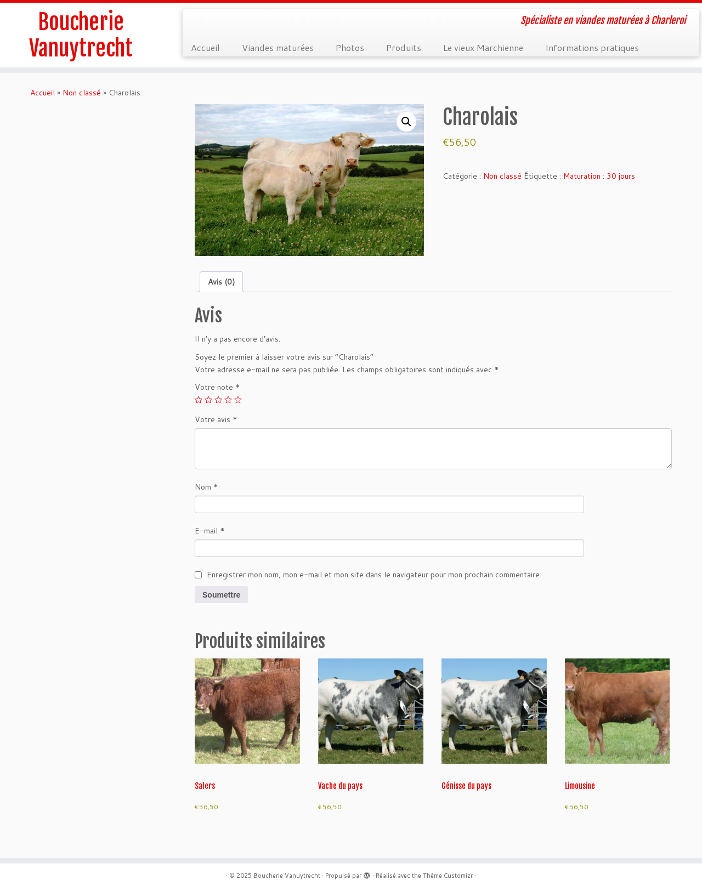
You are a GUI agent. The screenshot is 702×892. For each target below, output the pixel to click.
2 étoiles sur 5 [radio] (208, 400)
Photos (350, 47)
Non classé (82, 92)
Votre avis (216, 419)
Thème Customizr (448, 875)
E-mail (210, 530)
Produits (403, 47)
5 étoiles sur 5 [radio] (238, 400)
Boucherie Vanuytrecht (81, 35)
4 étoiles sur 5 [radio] (228, 400)
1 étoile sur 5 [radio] (198, 400)
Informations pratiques (592, 47)
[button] (406, 122)
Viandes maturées (278, 47)
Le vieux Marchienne (483, 47)
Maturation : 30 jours (599, 176)
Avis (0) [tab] (221, 281)
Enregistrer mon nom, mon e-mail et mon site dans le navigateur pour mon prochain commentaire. (374, 574)
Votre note (217, 387)
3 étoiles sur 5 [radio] (218, 400)
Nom (206, 486)
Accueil (205, 47)
